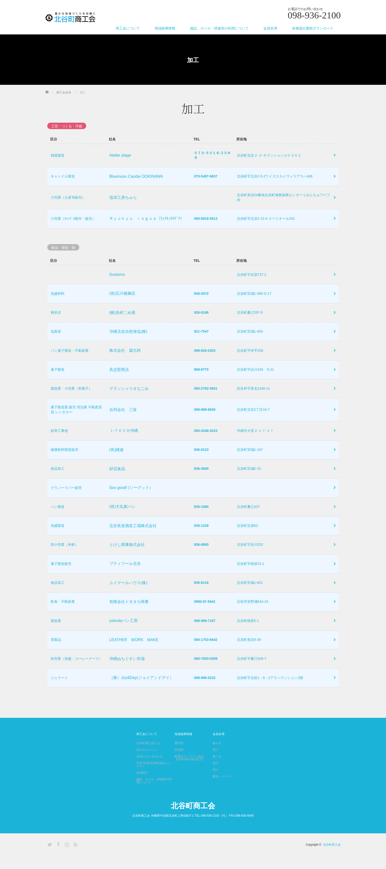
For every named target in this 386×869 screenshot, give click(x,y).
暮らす (217, 756)
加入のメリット (146, 763)
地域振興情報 (165, 28)
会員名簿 (270, 28)
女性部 (179, 763)
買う (216, 763)
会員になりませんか (149, 769)
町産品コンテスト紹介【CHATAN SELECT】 (190, 771)
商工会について (128, 28)
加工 (216, 776)
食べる (217, 769)
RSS (75, 857)
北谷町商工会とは (148, 756)
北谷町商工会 (193, 819)
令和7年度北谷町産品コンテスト (153, 778)
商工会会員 (63, 92)
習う (216, 783)
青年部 (179, 756)
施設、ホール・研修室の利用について (219, 28)
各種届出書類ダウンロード (312, 28)
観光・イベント (223, 789)
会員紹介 (142, 786)
